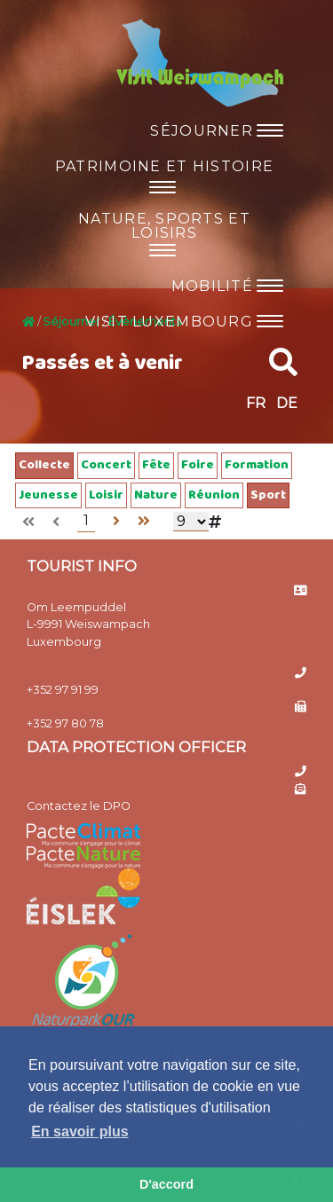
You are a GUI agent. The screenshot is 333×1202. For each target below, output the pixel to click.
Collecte (44, 465)
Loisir (106, 495)
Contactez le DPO (79, 806)
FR (256, 403)
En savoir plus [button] (79, 1131)
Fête (156, 465)
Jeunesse (48, 495)
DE (286, 403)
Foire (197, 465)
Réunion (214, 495)
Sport (268, 495)
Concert (106, 465)
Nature (156, 495)
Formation (257, 465)
